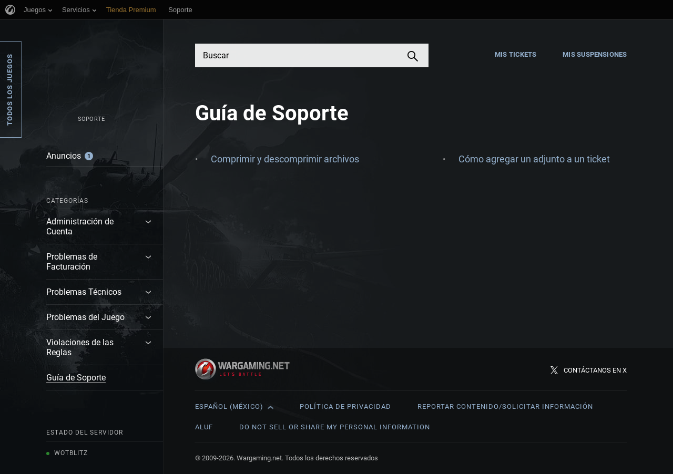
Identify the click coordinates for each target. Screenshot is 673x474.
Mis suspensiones (595, 54)
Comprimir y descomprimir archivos (285, 158)
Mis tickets (515, 54)
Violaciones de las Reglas (80, 347)
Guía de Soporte (76, 378)
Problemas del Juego (85, 317)
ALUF (204, 427)
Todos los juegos (10, 90)
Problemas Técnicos (83, 292)
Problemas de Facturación (71, 262)
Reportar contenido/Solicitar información (505, 406)
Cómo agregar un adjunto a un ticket (534, 158)
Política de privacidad (345, 406)
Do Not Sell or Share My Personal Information (334, 427)
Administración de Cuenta (80, 226)
